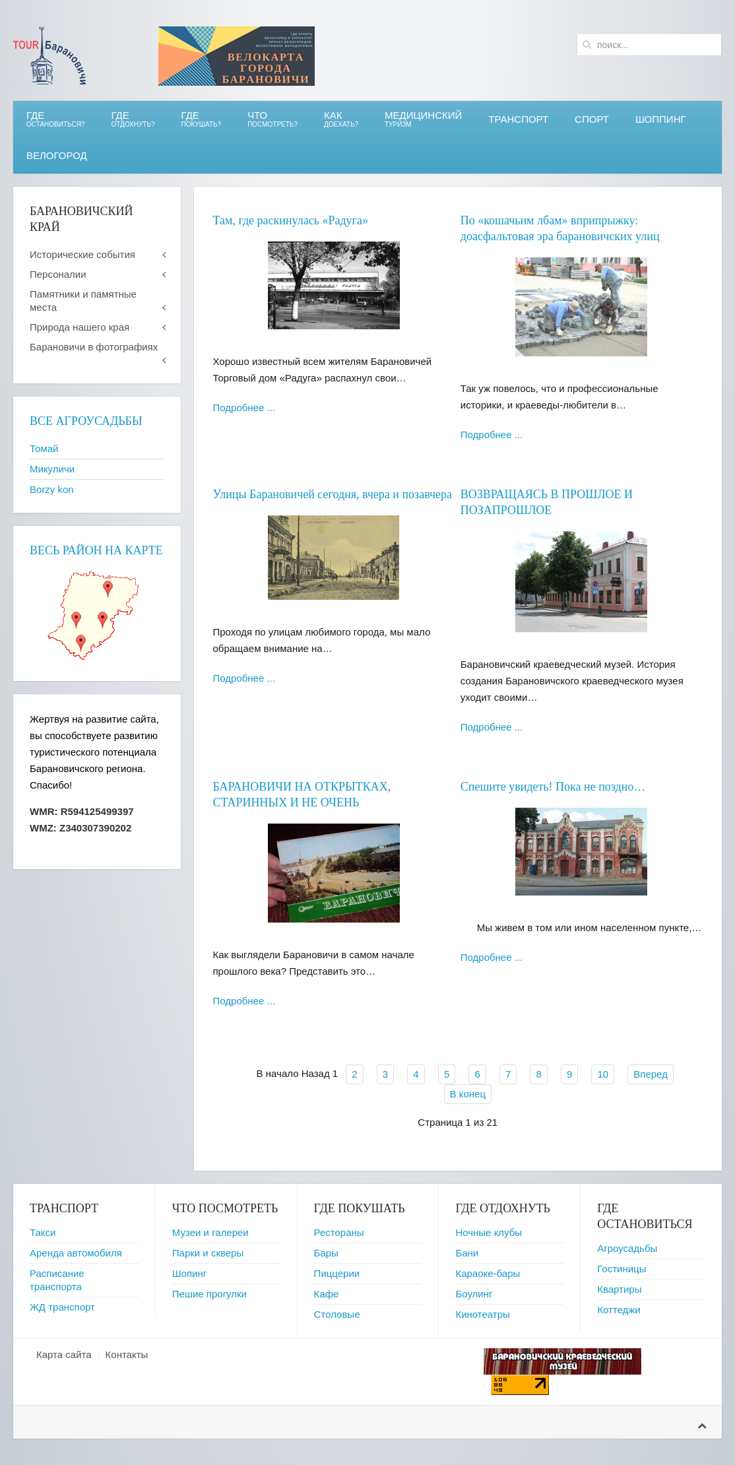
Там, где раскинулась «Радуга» (290, 220)
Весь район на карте (96, 550)
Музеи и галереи (210, 1232)
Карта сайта (64, 1354)
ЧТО (272, 119)
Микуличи (52, 468)
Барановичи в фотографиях (94, 346)
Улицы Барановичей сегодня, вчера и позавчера (333, 494)
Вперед (650, 1074)
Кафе (326, 1293)
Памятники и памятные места (83, 300)
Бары (326, 1252)
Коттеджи (619, 1309)
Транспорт (518, 119)
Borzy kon (52, 489)
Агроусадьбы (627, 1248)
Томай (44, 448)
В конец (468, 1093)
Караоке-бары (487, 1273)
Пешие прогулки (209, 1293)
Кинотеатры (482, 1314)
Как (341, 119)
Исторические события (82, 254)
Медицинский (423, 119)
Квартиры (619, 1289)
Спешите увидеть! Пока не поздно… (553, 786)
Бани (466, 1252)
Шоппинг (660, 119)
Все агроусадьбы (86, 421)
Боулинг (473, 1293)
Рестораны (339, 1232)
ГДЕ (132, 119)
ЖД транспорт (62, 1307)
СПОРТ (592, 119)
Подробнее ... (244, 407)
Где (55, 119)
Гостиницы (621, 1268)
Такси (42, 1232)
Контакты (127, 1354)
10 (602, 1074)
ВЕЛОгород (56, 155)
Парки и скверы (207, 1252)
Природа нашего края (79, 327)
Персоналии (58, 274)
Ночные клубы (488, 1232)
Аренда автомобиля (76, 1252)
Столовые (337, 1314)
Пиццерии (337, 1273)
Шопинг (189, 1273)
